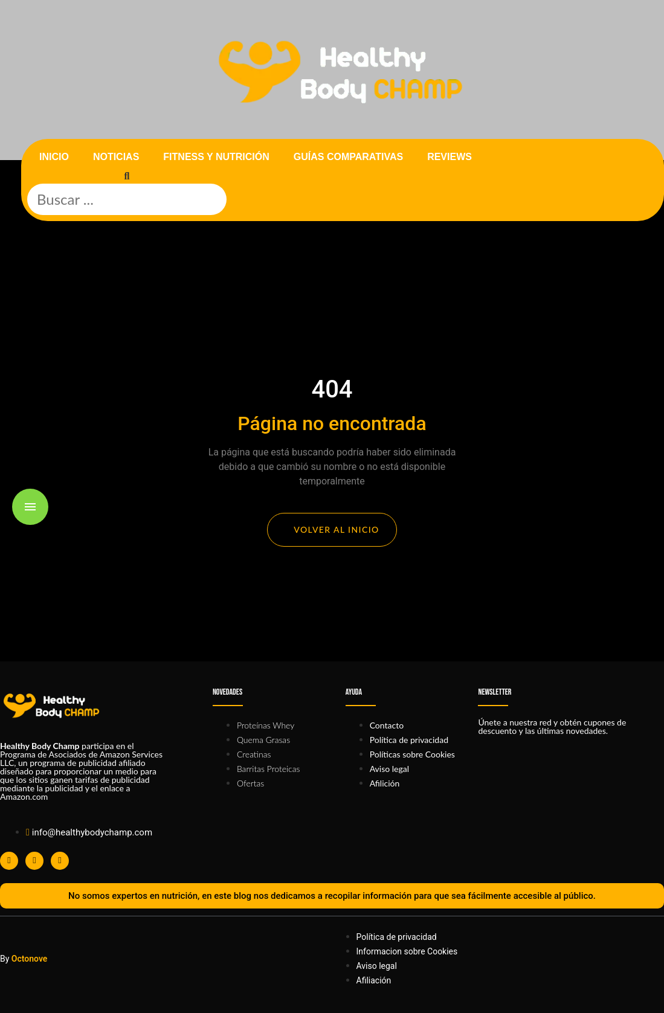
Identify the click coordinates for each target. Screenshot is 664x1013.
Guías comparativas (348, 157)
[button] (127, 176)
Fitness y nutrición (216, 157)
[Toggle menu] (30, 507)
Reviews (449, 157)
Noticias (116, 157)
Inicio (54, 157)
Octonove (29, 958)
